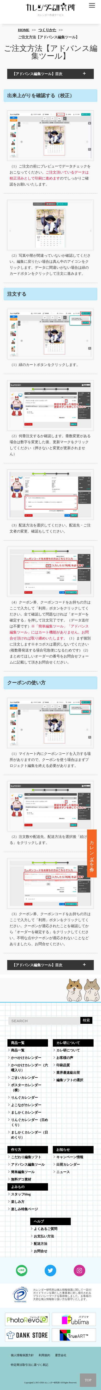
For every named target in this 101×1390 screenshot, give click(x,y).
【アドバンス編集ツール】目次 (37, 74)
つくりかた (47, 30)
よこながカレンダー (26, 1105)
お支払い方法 (44, 1236)
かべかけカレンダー (26, 1058)
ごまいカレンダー (24, 1078)
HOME (24, 30)
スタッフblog (21, 1194)
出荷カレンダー (68, 1164)
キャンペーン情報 (69, 1157)
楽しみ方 (17, 1202)
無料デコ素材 (21, 1179)
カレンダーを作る (92, 853)
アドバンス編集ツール (28, 1164)
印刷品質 (63, 1065)
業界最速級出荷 (68, 1072)
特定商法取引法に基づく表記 (29, 1364)
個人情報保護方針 (22, 1355)
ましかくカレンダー (26, 1112)
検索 (86, 1020)
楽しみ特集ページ (24, 1209)
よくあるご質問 (45, 1229)
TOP (88, 1380)
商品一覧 (17, 1050)
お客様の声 (64, 1058)
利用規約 (44, 1355)
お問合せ (40, 1251)
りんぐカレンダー (24, 1097)
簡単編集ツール (23, 1172)
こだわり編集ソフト (26, 1157)
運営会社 (60, 1355)
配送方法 (40, 1244)
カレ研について (68, 1050)
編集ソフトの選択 (69, 1080)
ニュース (63, 1172)
